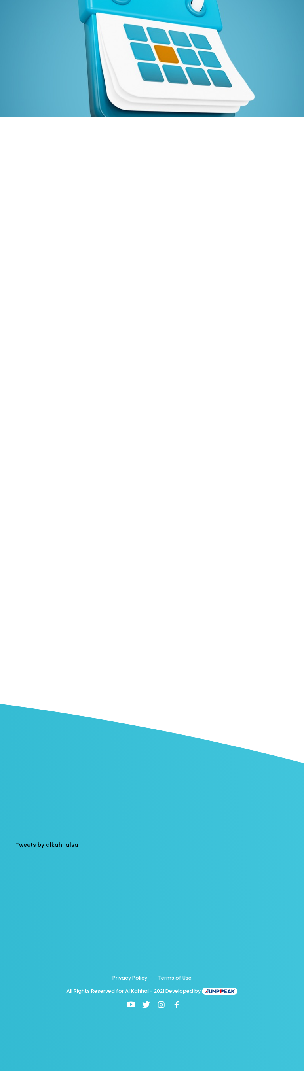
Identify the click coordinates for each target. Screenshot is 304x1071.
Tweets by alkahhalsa (46, 845)
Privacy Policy (129, 977)
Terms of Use (175, 977)
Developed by (201, 991)
